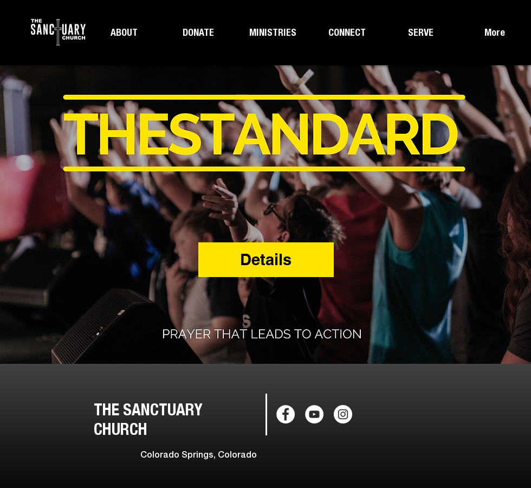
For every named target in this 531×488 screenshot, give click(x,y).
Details (266, 259)
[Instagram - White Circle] (343, 414)
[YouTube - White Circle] (314, 414)
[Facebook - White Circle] (285, 414)
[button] (124, 32)
